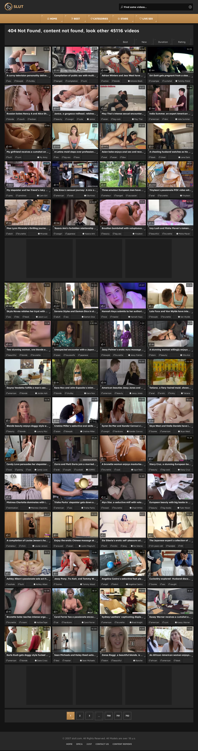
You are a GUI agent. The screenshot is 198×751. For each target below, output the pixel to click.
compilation (72, 81)
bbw (124, 158)
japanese (71, 234)
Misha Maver (184, 234)
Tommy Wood (88, 585)
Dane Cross (42, 661)
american (155, 120)
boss (78, 158)
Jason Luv (42, 317)
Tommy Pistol (184, 81)
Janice (92, 120)
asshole (11, 585)
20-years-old (157, 546)
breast (106, 508)
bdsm (153, 355)
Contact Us (102, 744)
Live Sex (147, 18)
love (105, 317)
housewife (70, 355)
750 (109, 716)
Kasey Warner (183, 623)
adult (10, 234)
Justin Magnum (88, 546)
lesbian (33, 120)
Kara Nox (90, 394)
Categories (100, 18)
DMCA (79, 744)
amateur (107, 196)
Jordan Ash (42, 394)
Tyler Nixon (185, 508)
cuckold (79, 470)
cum (85, 81)
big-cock (117, 120)
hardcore (119, 432)
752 (129, 716)
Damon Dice (89, 317)
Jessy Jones (137, 394)
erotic (162, 394)
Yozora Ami (90, 234)
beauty (59, 120)
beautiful (155, 234)
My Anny (43, 158)
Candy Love (42, 470)
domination (13, 508)
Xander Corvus (135, 432)
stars (124, 18)
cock (118, 470)
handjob (171, 546)
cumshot (168, 81)
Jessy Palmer (136, 355)
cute (81, 120)
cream (24, 623)
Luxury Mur (42, 432)
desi (166, 120)
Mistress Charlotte (39, 508)
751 (119, 716)
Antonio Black (136, 81)
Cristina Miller (89, 432)
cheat (163, 158)
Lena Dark (185, 158)
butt (10, 158)
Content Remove (122, 744)
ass (9, 81)
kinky (172, 394)
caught (173, 585)
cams (10, 196)
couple (68, 470)
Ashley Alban (41, 585)
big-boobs (166, 508)
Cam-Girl (43, 196)
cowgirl (70, 120)
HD (181, 546)
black (153, 158)
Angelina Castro (135, 585)
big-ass (67, 158)
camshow (22, 196)
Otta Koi (186, 355)
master (115, 317)
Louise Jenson (41, 546)
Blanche (139, 661)
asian (105, 120)
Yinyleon (186, 196)
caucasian (132, 196)
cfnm (23, 546)
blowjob (19, 81)
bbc (17, 317)
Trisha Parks (89, 508)
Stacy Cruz (185, 470)
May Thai (138, 120)
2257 (89, 744)
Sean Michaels (88, 661)
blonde (117, 81)
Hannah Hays (136, 317)
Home (53, 18)
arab (71, 196)
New (141, 42)
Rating (181, 42)
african (154, 661)
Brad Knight (137, 623)
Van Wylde (185, 317)
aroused (59, 546)
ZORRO (91, 470)
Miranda (43, 234)
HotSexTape (42, 623)
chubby (31, 81)
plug (125, 546)
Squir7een (137, 470)
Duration (162, 42)
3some (154, 432)
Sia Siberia (137, 546)
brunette (164, 196)
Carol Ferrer (89, 623)
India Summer (184, 120)
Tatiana (186, 394)
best (77, 18)
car (57, 623)
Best (122, 42)
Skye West (185, 432)
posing (20, 470)
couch (21, 120)
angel (105, 585)
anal (105, 158)
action (106, 81)
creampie (155, 81)
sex (29, 470)
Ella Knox (90, 196)
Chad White (137, 508)
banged (59, 81)
